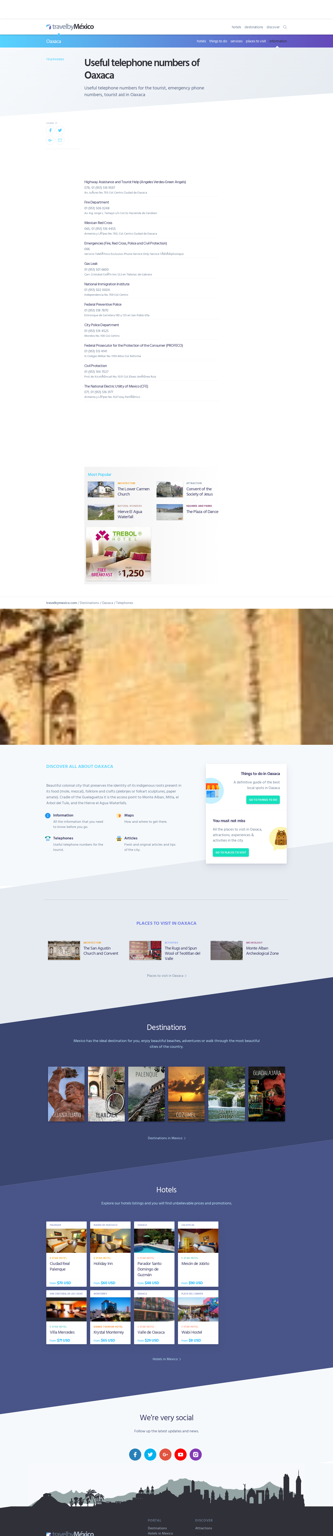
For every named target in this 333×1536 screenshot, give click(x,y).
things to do (218, 41)
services (236, 41)
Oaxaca (53, 41)
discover (273, 27)
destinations (254, 27)
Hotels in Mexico (160, 1533)
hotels (236, 27)
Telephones (55, 59)
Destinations (89, 602)
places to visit (256, 41)
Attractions (203, 1528)
